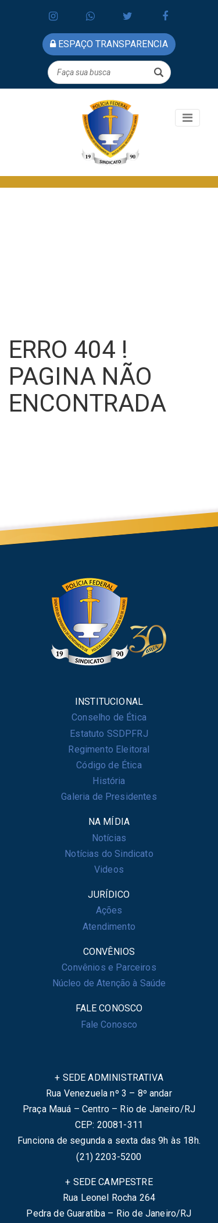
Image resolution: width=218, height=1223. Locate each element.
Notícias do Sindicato (109, 853)
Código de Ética (108, 765)
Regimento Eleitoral (108, 749)
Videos (109, 869)
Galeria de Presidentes (109, 796)
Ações (109, 910)
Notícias (109, 838)
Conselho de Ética (109, 717)
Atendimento (109, 926)
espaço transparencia (109, 44)
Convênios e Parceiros (109, 967)
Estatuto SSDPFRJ (109, 733)
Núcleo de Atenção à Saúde (109, 983)
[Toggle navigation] (187, 117)
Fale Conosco (109, 1024)
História (108, 780)
